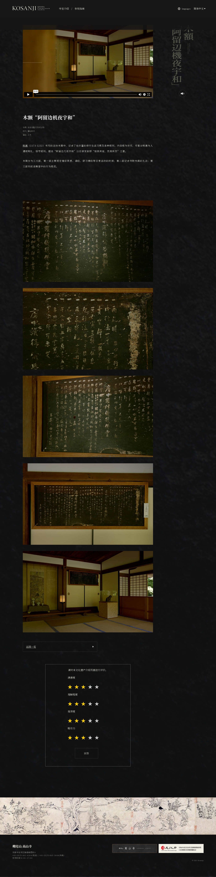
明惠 (25, 145)
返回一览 (31, 647)
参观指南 (80, 8)
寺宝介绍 (64, 8)
